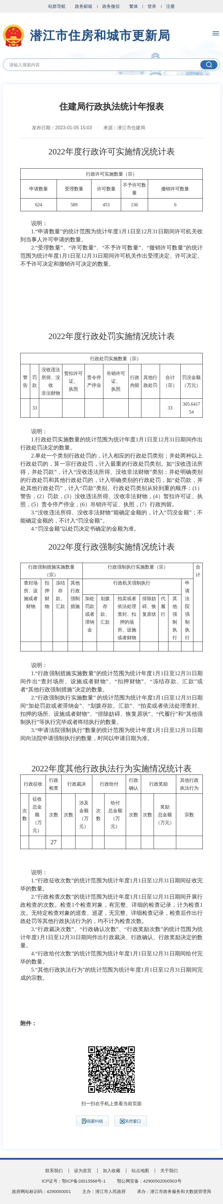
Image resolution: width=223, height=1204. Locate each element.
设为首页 (82, 1170)
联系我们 (54, 1170)
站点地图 (140, 1170)
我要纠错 (92, 1121)
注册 (170, 6)
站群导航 (57, 6)
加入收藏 (111, 1170)
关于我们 (169, 1170)
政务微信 (111, 6)
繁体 (133, 6)
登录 (152, 6)
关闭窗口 (130, 1121)
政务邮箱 (83, 6)
